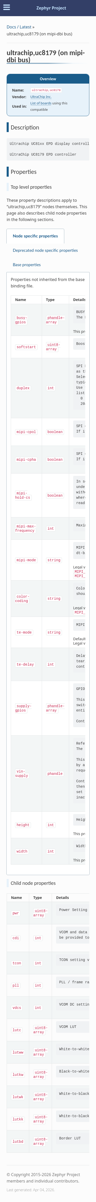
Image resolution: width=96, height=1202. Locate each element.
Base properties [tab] (27, 265)
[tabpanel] (48, 573)
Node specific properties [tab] (35, 236)
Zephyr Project (51, 8)
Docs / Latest (19, 27)
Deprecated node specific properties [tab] (45, 250)
